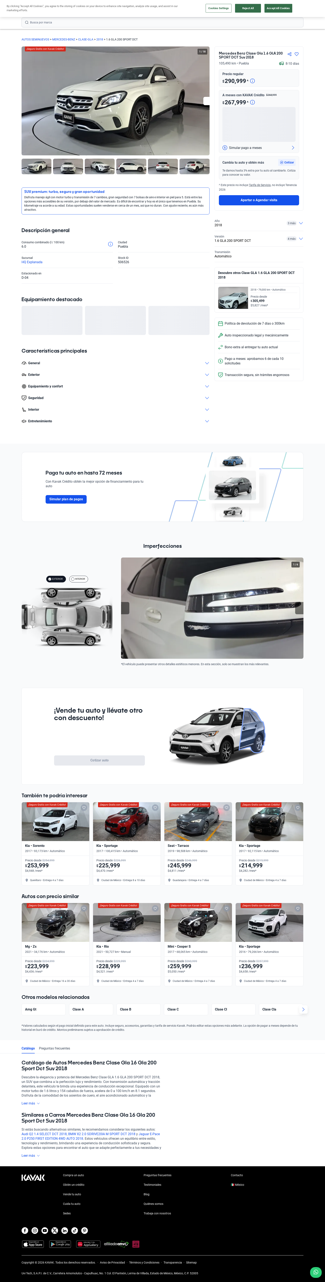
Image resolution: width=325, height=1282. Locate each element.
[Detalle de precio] (252, 81)
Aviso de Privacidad (112, 1262)
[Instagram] (35, 1230)
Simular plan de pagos (66, 499)
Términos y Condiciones (144, 1262)
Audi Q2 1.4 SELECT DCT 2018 (44, 1134)
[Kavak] (33, 8)
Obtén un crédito (107, 9)
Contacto (237, 1175)
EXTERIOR (55, 579)
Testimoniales (152, 1184)
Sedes (67, 1213)
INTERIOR (78, 579)
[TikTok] (74, 1230)
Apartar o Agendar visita (259, 200)
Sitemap (191, 1262)
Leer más (31, 1103)
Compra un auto (138, 9)
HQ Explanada (32, 262)
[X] (54, 1230)
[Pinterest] (84, 1230)
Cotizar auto (99, 760)
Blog (146, 1194)
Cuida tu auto (193, 9)
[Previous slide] (125, 608)
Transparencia (173, 1262)
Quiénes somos (153, 1203)
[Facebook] (25, 1230)
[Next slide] (207, 101)
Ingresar (294, 8)
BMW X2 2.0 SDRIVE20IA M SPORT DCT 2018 (101, 1134)
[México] (238, 8)
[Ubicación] (257, 8)
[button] (287, 162)
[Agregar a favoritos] (296, 54)
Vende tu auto (166, 9)
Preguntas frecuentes (54, 1048)
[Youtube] (44, 1230)
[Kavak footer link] (33, 1195)
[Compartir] (289, 54)
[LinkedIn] (64, 1230)
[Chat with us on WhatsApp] (315, 1272)
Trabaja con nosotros (157, 1213)
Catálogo (28, 1048)
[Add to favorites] (84, 807)
